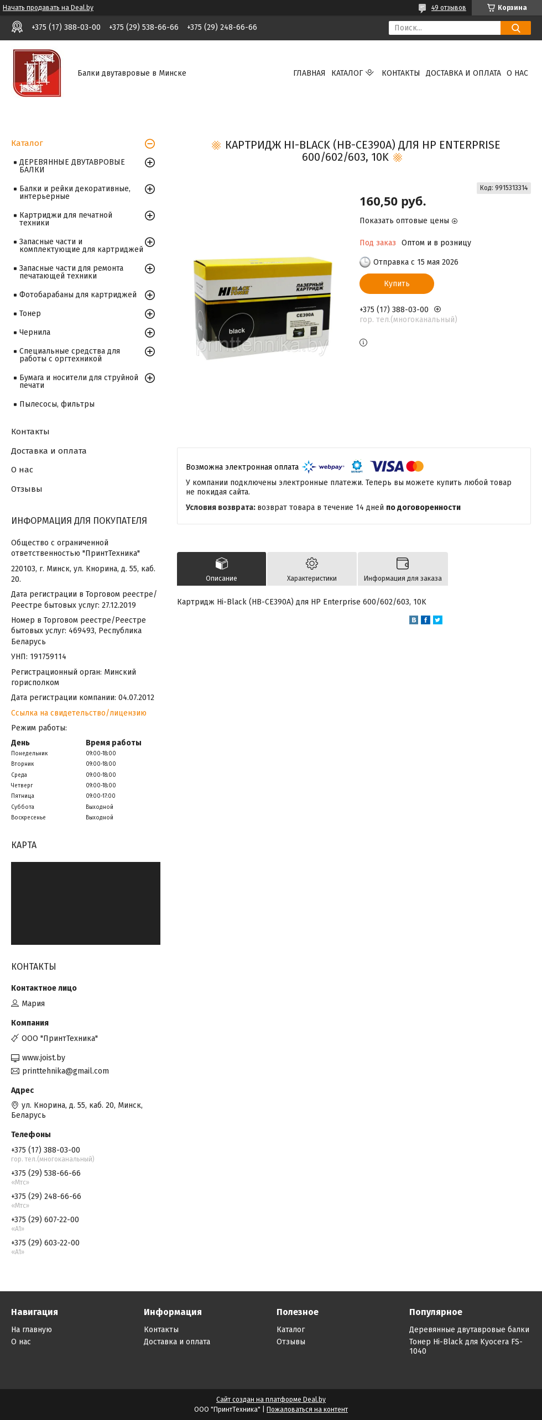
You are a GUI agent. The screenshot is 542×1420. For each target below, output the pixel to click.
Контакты (401, 73)
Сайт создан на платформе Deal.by (271, 1399)
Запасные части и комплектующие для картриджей (81, 245)
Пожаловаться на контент (307, 1409)
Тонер (30, 313)
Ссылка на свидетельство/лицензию (79, 713)
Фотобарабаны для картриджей (78, 294)
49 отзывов (448, 8)
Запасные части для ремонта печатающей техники (71, 272)
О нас (517, 73)
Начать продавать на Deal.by (48, 8)
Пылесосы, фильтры (57, 404)
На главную (31, 1329)
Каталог (347, 73)
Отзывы (27, 489)
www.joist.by (43, 1058)
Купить (397, 283)
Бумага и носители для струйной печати (78, 381)
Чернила (34, 332)
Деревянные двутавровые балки (469, 1329)
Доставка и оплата (463, 73)
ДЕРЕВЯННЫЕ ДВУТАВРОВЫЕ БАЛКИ (72, 166)
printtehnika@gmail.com (65, 1071)
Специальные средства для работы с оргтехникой (69, 355)
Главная (309, 73)
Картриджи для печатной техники (65, 219)
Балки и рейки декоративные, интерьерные (75, 192)
